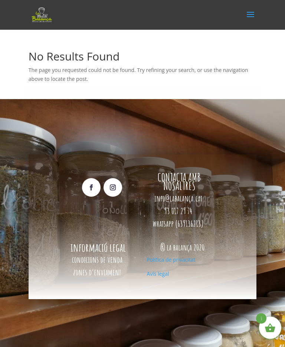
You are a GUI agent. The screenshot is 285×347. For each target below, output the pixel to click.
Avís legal (158, 273)
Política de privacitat (171, 259)
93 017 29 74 (179, 211)
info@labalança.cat (178, 198)
